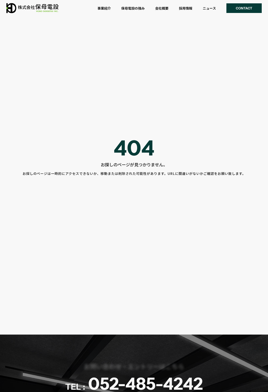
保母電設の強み (133, 8)
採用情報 (185, 8)
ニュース (209, 8)
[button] (244, 8)
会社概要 (161, 8)
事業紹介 (104, 8)
